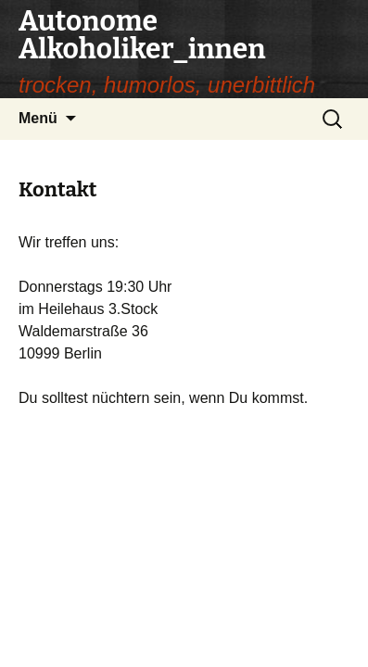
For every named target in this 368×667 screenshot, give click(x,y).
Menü (38, 118)
